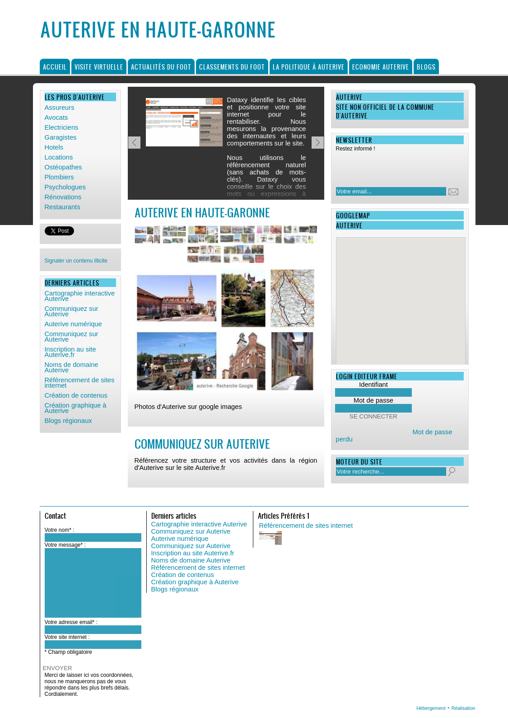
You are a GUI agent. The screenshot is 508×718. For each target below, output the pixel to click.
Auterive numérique (73, 324)
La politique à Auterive (309, 66)
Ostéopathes (63, 167)
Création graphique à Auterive (76, 408)
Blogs (426, 66)
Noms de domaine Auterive (71, 367)
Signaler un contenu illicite (76, 261)
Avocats (56, 117)
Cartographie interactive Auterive (80, 296)
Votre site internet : (67, 637)
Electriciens (62, 127)
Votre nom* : (60, 530)
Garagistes (61, 137)
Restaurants (62, 207)
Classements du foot (232, 66)
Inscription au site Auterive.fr (70, 352)
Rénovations (63, 197)
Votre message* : (65, 545)
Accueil (55, 66)
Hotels (54, 147)
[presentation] (394, 167)
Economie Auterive (380, 66)
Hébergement (431, 708)
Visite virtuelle (99, 66)
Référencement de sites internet (80, 382)
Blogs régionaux (68, 420)
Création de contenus (76, 395)
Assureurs (60, 107)
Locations (59, 157)
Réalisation (463, 708)
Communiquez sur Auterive (71, 311)
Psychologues (65, 187)
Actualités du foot (161, 66)
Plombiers (59, 177)
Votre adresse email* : (71, 622)
